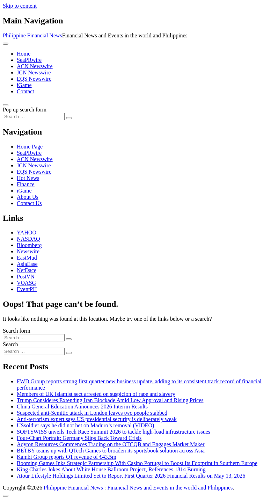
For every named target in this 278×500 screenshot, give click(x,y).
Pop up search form (24, 110)
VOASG (26, 283)
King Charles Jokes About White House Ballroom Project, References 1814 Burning (111, 469)
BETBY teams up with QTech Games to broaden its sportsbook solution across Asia (111, 451)
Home (23, 54)
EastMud (27, 258)
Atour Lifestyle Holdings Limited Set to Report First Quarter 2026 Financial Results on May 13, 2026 (131, 476)
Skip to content (20, 6)
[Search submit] (69, 118)
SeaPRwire (29, 60)
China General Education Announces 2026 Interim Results (82, 407)
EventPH (27, 289)
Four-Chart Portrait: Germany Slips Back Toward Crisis (79, 438)
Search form (16, 331)
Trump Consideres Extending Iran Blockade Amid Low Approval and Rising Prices (110, 400)
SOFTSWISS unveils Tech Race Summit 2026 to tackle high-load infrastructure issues (113, 432)
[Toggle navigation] (5, 44)
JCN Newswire (34, 72)
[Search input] (34, 116)
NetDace (26, 270)
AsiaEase (27, 264)
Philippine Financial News (32, 35)
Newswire (28, 251)
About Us (27, 197)
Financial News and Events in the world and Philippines (170, 488)
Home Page (30, 147)
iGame (24, 85)
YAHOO (26, 232)
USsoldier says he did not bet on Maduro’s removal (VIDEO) (85, 425)
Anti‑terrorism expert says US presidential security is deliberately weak (97, 419)
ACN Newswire (35, 66)
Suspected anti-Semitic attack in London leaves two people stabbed (92, 413)
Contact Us (29, 203)
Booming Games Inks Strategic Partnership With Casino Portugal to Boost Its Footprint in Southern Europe (137, 463)
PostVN (26, 277)
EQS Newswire (34, 79)
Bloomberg (29, 245)
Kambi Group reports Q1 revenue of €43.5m (66, 457)
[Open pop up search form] (5, 105)
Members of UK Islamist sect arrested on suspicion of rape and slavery (96, 394)
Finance (26, 184)
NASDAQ (28, 239)
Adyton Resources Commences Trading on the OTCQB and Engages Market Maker (111, 444)
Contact (25, 91)
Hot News (28, 178)
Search (10, 344)
